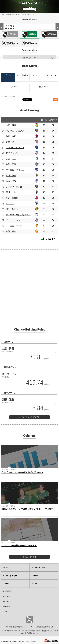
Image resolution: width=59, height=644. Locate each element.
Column (6, 583)
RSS (55, 100)
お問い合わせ (49, 627)
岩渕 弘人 (11, 159)
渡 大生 (10, 203)
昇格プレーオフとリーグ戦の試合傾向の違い (22, 472)
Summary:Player (10, 575)
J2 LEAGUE (7, 596)
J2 (29, 34)
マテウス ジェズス (15, 131)
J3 (49, 34)
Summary (6, 606)
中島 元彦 (11, 164)
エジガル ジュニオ (15, 147)
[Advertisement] (29, 283)
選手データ (29, 58)
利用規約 (8, 627)
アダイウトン (12, 153)
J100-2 (29, 43)
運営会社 (40, 627)
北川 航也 (11, 175)
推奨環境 (16, 627)
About (34, 583)
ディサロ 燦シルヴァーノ (18, 214)
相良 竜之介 (12, 209)
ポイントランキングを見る (29, 417)
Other (5, 611)
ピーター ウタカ (14, 220)
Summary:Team (38, 567)
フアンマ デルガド (15, 186)
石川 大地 (11, 192)
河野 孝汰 (11, 231)
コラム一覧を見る (29, 557)
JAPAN (35, 575)
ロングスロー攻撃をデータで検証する (19, 545)
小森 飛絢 (11, 125)
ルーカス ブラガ (14, 226)
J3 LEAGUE (7, 601)
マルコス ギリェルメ (16, 170)
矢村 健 (10, 142)
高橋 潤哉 (11, 181)
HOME (2, 14)
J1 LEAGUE (7, 591)
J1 (10, 34)
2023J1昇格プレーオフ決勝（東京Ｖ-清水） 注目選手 (27, 509)
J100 (10, 43)
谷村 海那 (11, 136)
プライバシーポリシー (28, 627)
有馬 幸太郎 (12, 198)
